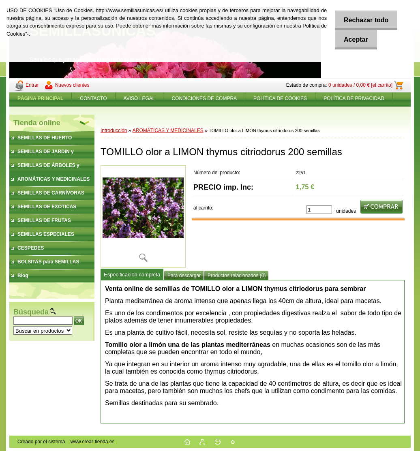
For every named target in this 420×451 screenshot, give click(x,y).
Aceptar (354, 39)
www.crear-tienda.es (93, 442)
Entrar (32, 85)
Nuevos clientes (72, 85)
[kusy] (319, 209)
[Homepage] (40, 98)
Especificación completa (132, 274)
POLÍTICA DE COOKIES (280, 98)
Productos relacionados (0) (237, 275)
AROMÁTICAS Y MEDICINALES (168, 130)
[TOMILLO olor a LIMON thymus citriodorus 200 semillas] (143, 216)
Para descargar (184, 275)
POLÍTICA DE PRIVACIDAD (354, 98)
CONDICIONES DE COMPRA (204, 98)
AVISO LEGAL (139, 98)
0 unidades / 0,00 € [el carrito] (360, 85)
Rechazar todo (364, 20)
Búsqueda (31, 312)
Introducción (114, 130)
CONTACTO (93, 98)
